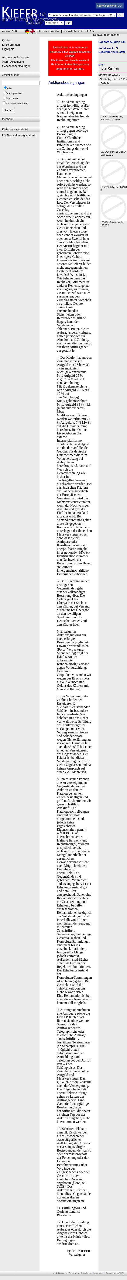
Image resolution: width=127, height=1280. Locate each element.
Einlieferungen (11, 44)
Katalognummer (14, 93)
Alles (9, 88)
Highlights (8, 49)
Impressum (98, 1273)
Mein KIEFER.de (84, 31)
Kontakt (67, 31)
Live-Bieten (108, 68)
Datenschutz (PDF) (115, 1273)
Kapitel (6, 40)
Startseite (43, 31)
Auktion (55, 31)
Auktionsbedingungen (15, 57)
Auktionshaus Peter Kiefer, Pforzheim (73, 1273)
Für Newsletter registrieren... (19, 135)
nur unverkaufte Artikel (17, 103)
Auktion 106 (9, 31)
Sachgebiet (12, 98)
